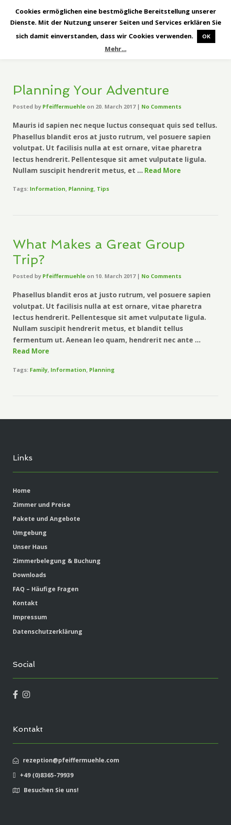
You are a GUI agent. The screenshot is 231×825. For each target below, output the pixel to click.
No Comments (161, 106)
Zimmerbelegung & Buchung (57, 561)
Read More (162, 170)
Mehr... (116, 48)
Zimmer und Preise (41, 504)
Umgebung (30, 533)
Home (22, 490)
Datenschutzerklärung (47, 631)
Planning (81, 189)
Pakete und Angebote (46, 519)
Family (39, 370)
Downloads (29, 575)
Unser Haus (30, 547)
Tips (103, 189)
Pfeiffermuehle (63, 106)
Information (47, 189)
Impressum (30, 617)
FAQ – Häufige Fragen (46, 589)
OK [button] (206, 36)
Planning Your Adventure (91, 90)
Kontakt (25, 603)
